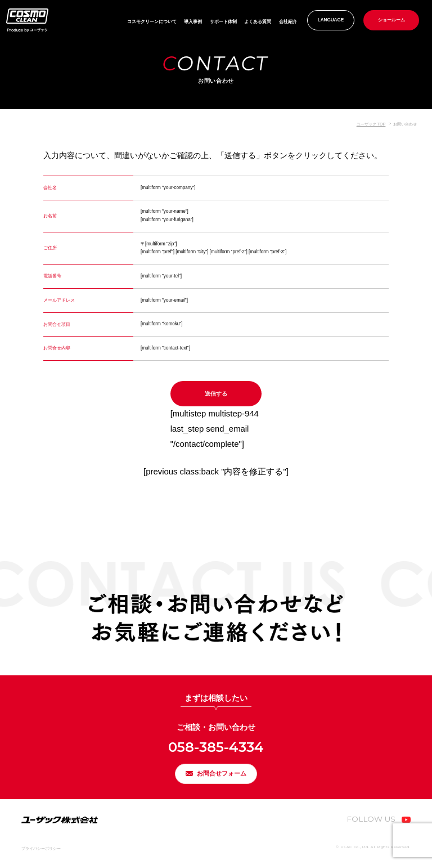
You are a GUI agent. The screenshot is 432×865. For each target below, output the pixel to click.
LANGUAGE (331, 20)
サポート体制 (223, 21)
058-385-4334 (216, 741)
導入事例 (193, 21)
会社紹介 (288, 21)
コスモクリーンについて (152, 21)
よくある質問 (257, 21)
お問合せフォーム (222, 771)
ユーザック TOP (371, 124)
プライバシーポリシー (41, 848)
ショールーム (391, 20)
